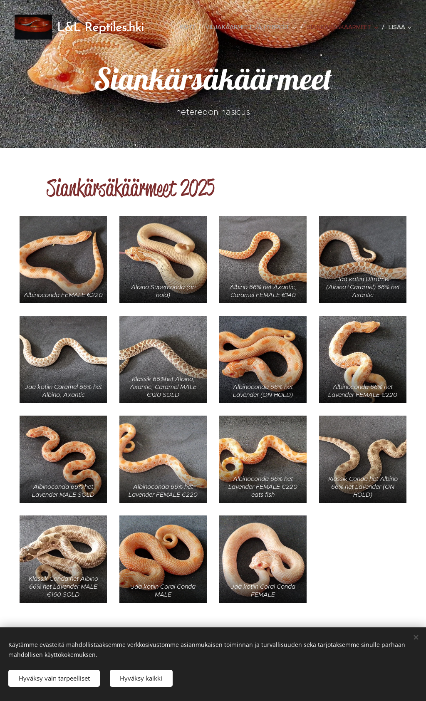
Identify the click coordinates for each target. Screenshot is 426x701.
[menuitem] (189, 27)
